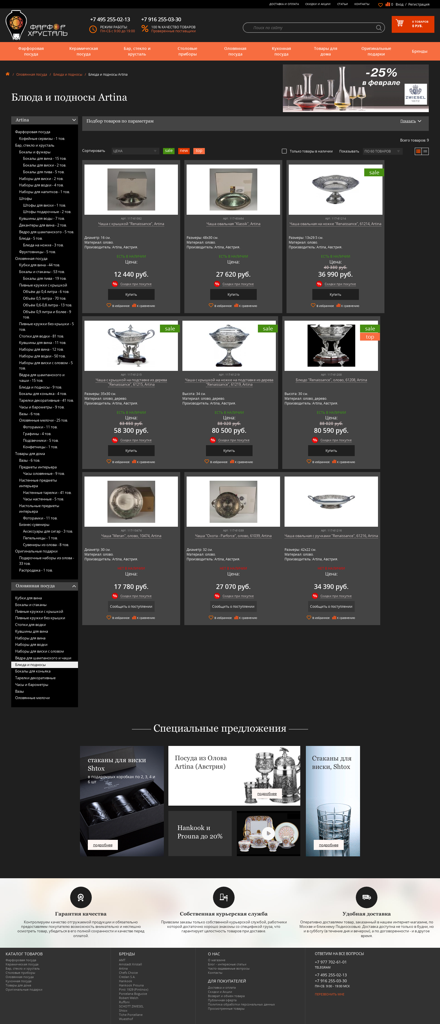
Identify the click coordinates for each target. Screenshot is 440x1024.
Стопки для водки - (41, 336)
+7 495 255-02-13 (331, 974)
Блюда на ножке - (43, 245)
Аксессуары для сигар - (48, 531)
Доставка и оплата (284, 4)
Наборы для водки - (41, 185)
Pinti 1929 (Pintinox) (133, 989)
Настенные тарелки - (47, 492)
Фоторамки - (40, 426)
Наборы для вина (30, 638)
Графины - (37, 433)
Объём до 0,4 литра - (46, 291)
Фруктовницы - (37, 251)
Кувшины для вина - (42, 342)
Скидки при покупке (128, 284)
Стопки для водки (30, 624)
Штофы (25, 198)
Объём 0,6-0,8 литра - (47, 305)
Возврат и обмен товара (226, 996)
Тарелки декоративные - (46, 400)
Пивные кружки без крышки (40, 617)
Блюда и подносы (67, 74)
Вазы (19, 691)
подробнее (103, 844)
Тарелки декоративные (35, 677)
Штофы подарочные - (47, 211)
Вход (400, 4)
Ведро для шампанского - (46, 231)
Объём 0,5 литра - (44, 298)
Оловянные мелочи (32, 697)
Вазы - (29, 413)
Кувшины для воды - (42, 218)
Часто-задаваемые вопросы (228, 968)
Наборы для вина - (41, 349)
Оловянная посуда (235, 51)
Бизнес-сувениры (34, 524)
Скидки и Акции (318, 4)
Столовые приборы (187, 51)
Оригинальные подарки (376, 51)
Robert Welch (128, 998)
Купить (124, 294)
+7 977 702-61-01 (331, 962)
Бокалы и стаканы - (42, 271)
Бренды (419, 51)
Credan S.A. (127, 977)
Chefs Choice (128, 972)
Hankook (125, 981)
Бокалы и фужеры (35, 151)
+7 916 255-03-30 (331, 980)
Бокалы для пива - (44, 171)
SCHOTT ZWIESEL (131, 1006)
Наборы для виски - (41, 178)
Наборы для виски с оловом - (46, 365)
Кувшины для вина (31, 631)
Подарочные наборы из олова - (46, 560)
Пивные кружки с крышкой (43, 285)
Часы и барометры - (42, 407)
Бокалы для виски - (44, 165)
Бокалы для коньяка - (43, 393)
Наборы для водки (31, 644)
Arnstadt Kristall (130, 964)
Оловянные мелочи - (43, 420)
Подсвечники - (41, 440)
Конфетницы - (40, 446)
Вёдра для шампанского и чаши (43, 657)
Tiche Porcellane (131, 1015)
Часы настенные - (43, 498)
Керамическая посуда (83, 51)
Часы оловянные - (44, 473)
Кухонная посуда (281, 51)
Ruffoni (124, 1002)
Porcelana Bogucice (133, 993)
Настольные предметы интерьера (39, 508)
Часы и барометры (31, 684)
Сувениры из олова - (46, 544)
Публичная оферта (222, 1000)
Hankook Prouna (131, 985)
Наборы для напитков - (44, 191)
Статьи (342, 4)
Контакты (362, 4)
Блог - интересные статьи (227, 964)
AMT (122, 960)
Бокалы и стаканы (31, 604)
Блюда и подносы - (40, 387)
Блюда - (31, 238)
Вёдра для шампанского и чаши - (42, 377)
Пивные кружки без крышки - (46, 326)
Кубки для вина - (39, 264)
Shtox (123, 1010)
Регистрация (419, 4)
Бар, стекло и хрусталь (137, 51)
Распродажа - (36, 570)
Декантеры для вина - (43, 225)
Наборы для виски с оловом (39, 651)
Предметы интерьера (38, 467)
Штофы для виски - (44, 205)
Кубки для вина (28, 597)
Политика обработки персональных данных (241, 1004)
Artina (123, 968)
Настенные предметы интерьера (38, 483)
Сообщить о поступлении (299, 450)
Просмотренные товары (226, 1008)
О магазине (216, 960)
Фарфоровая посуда (31, 51)
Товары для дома (325, 51)
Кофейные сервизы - (42, 138)
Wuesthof (126, 1019)
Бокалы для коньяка (33, 671)
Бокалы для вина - (45, 158)
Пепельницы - (40, 537)
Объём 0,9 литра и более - (47, 314)
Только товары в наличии (307, 151)
